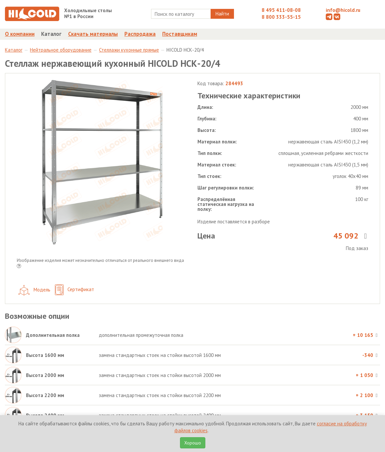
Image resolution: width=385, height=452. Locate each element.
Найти (222, 14)
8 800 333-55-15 (281, 17)
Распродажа (140, 34)
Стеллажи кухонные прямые (129, 50)
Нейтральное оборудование (60, 50)
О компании (20, 34)
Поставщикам (179, 34)
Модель (34, 290)
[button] (19, 266)
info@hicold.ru (343, 10)
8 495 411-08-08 (281, 10)
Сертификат (74, 290)
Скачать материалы (93, 34)
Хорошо (192, 443)
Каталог (51, 34)
